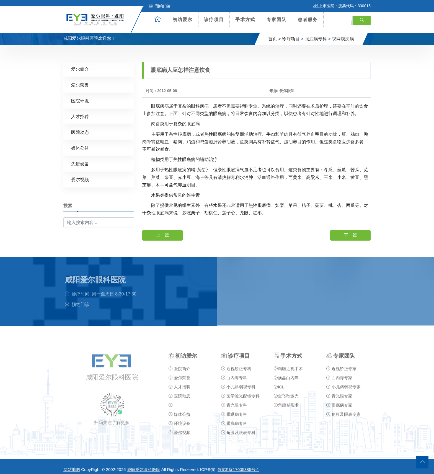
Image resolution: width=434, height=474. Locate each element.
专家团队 (276, 19)
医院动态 (80, 127)
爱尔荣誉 (80, 80)
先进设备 (80, 159)
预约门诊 (160, 6)
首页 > (274, 34)
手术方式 (245, 19)
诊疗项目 (214, 19)
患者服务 (308, 19)
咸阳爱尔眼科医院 (143, 464)
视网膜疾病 (343, 34)
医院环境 (80, 95)
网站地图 (71, 464)
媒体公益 (80, 143)
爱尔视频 (80, 174)
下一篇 (350, 230)
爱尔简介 (80, 64)
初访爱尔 (183, 19)
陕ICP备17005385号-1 (238, 464)
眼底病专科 (316, 34)
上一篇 (162, 230)
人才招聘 (80, 111)
